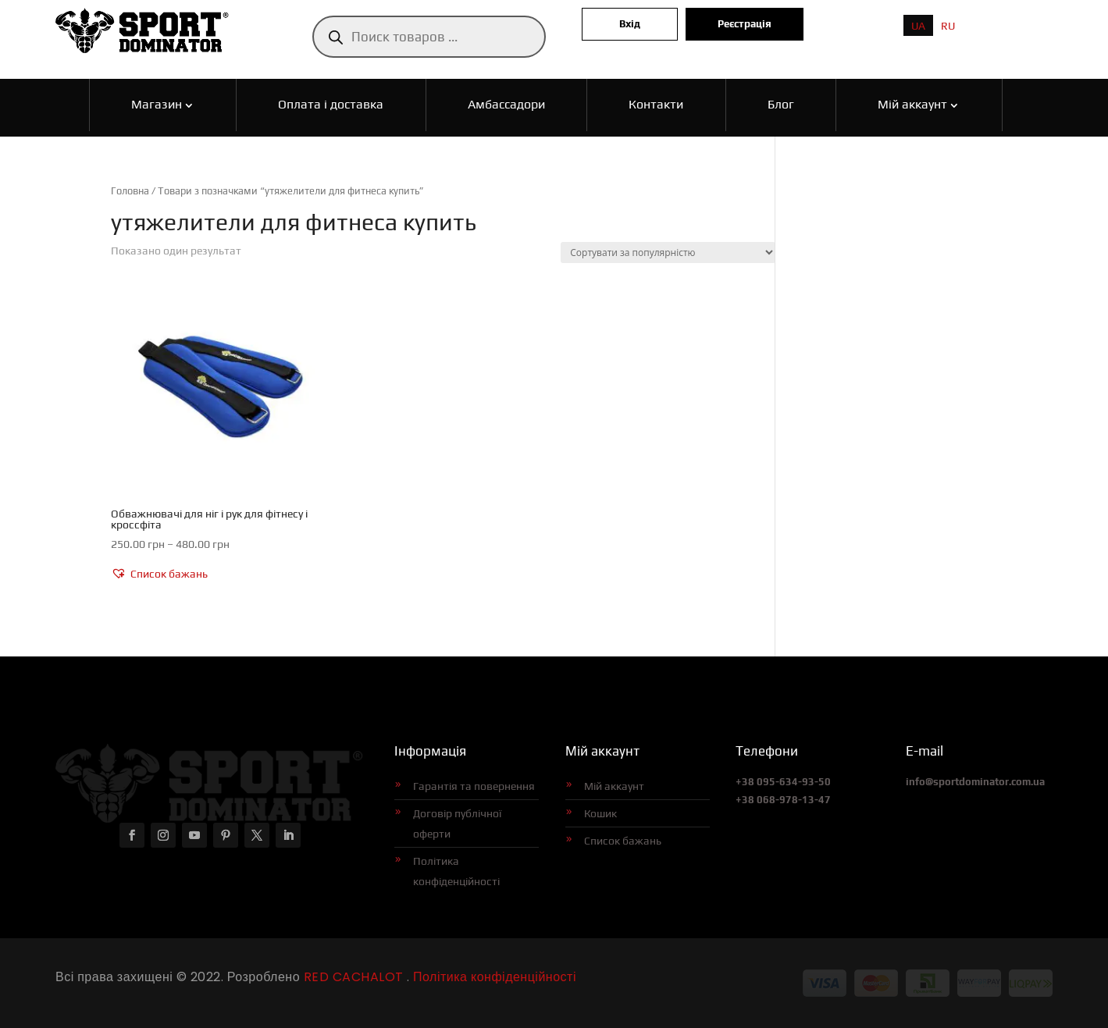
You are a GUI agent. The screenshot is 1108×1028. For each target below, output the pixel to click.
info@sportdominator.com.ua (975, 782)
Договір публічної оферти (457, 823)
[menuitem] (918, 25)
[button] (159, 574)
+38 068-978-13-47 (783, 800)
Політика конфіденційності (456, 871)
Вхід (629, 24)
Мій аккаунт (614, 786)
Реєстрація (744, 24)
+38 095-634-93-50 (783, 782)
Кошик (600, 813)
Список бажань (622, 840)
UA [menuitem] (918, 26)
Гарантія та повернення (474, 786)
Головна (130, 191)
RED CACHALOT (352, 977)
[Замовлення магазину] (668, 252)
